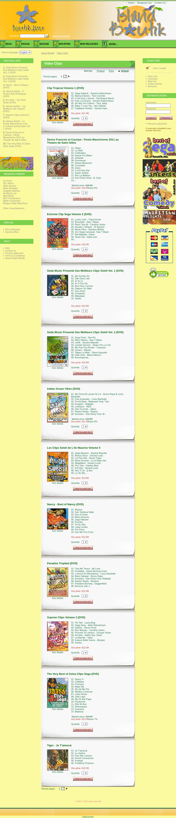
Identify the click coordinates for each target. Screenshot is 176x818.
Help (7, 241)
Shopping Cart (144, 2)
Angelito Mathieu (11, 191)
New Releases (89, 44)
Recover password (157, 123)
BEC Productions (12, 198)
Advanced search (61, 36)
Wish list (152, 81)
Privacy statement (14, 253)
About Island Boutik (15, 258)
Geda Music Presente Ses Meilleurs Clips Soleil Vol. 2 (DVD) (16, 79)
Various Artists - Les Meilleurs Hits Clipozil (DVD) (14, 108)
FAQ (7, 248)
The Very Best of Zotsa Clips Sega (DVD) (16, 144)
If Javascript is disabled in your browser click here (158, 129)
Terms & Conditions (15, 255)
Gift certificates (12, 229)
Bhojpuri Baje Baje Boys (15, 203)
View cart (152, 76)
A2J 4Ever (8, 183)
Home (131, 2)
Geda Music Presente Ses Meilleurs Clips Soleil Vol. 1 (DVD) (16, 70)
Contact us (10, 250)
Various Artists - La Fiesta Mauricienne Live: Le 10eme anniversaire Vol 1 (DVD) (16, 125)
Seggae (44, 44)
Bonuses (152, 86)
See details (57, 122)
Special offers (12, 232)
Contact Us (159, 2)
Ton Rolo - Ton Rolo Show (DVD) (14, 101)
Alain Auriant (9, 186)
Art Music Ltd (9, 193)
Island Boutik (47, 53)
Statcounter (88, 817)
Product (101, 71)
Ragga (25, 44)
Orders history (155, 84)
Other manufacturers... (14, 208)
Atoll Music (8, 196)
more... (111, 44)
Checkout (152, 79)
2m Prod (7, 181)
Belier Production (12, 201)
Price (111, 71)
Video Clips (62, 53)
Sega (8, 44)
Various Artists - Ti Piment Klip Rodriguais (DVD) (14, 93)
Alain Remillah (10, 188)
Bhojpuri (64, 44)
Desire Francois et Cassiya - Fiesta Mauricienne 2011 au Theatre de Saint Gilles (14, 136)
